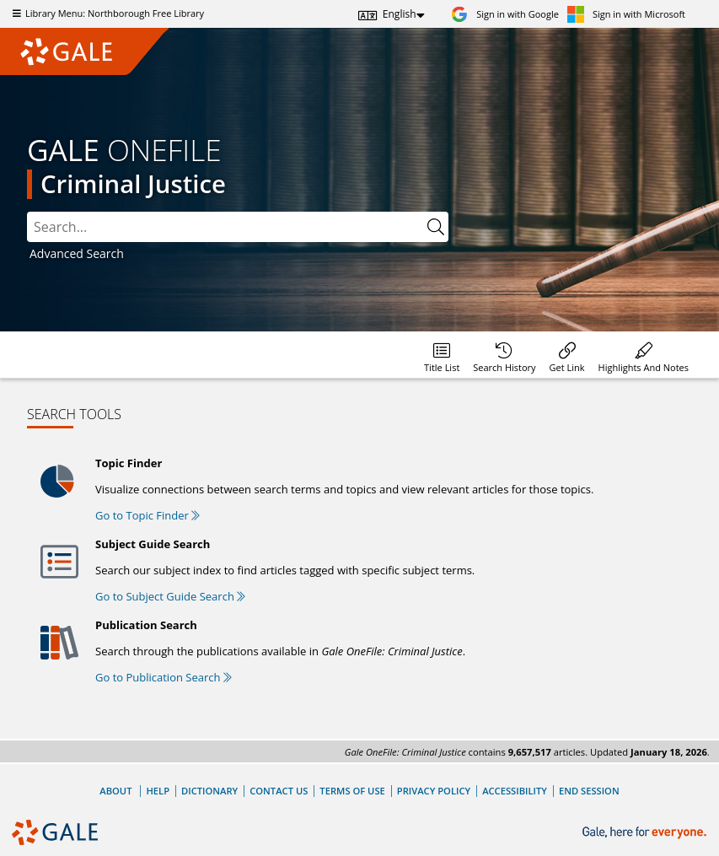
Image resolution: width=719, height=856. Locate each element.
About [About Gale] (115, 790)
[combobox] (237, 227)
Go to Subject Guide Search (170, 596)
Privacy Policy (433, 790)
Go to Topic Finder (147, 515)
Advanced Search (77, 253)
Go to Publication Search (163, 677)
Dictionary (209, 790)
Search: (27, 212)
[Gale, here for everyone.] (646, 833)
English (399, 14)
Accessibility (514, 790)
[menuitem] (442, 354)
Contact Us (279, 790)
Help (157, 790)
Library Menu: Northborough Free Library (106, 13)
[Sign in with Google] (505, 14)
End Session (589, 790)
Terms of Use (351, 790)
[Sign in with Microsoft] (626, 14)
